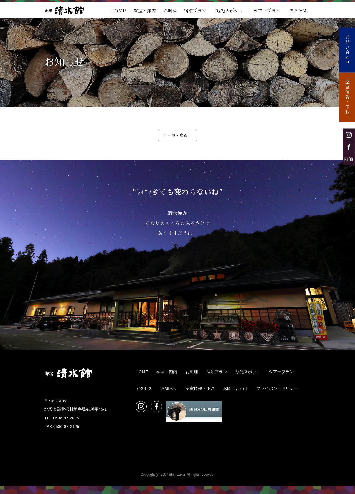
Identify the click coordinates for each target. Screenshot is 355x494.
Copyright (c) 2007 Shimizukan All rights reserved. (177, 475)
